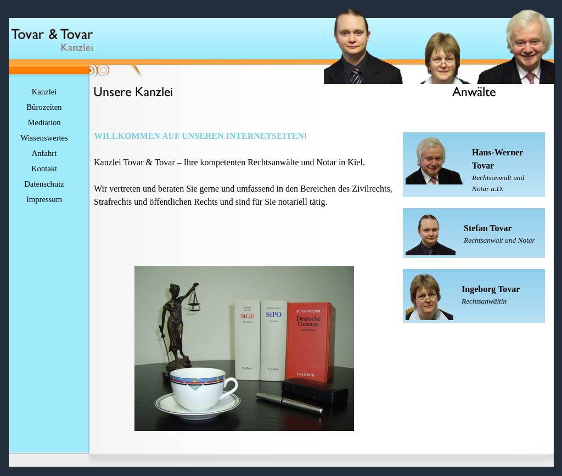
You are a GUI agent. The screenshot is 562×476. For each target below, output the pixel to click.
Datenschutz (44, 184)
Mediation (43, 122)
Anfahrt (44, 153)
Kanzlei (44, 91)
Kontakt (44, 168)
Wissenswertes (44, 137)
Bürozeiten (43, 107)
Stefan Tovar (488, 228)
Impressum (44, 199)
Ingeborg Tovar (491, 289)
